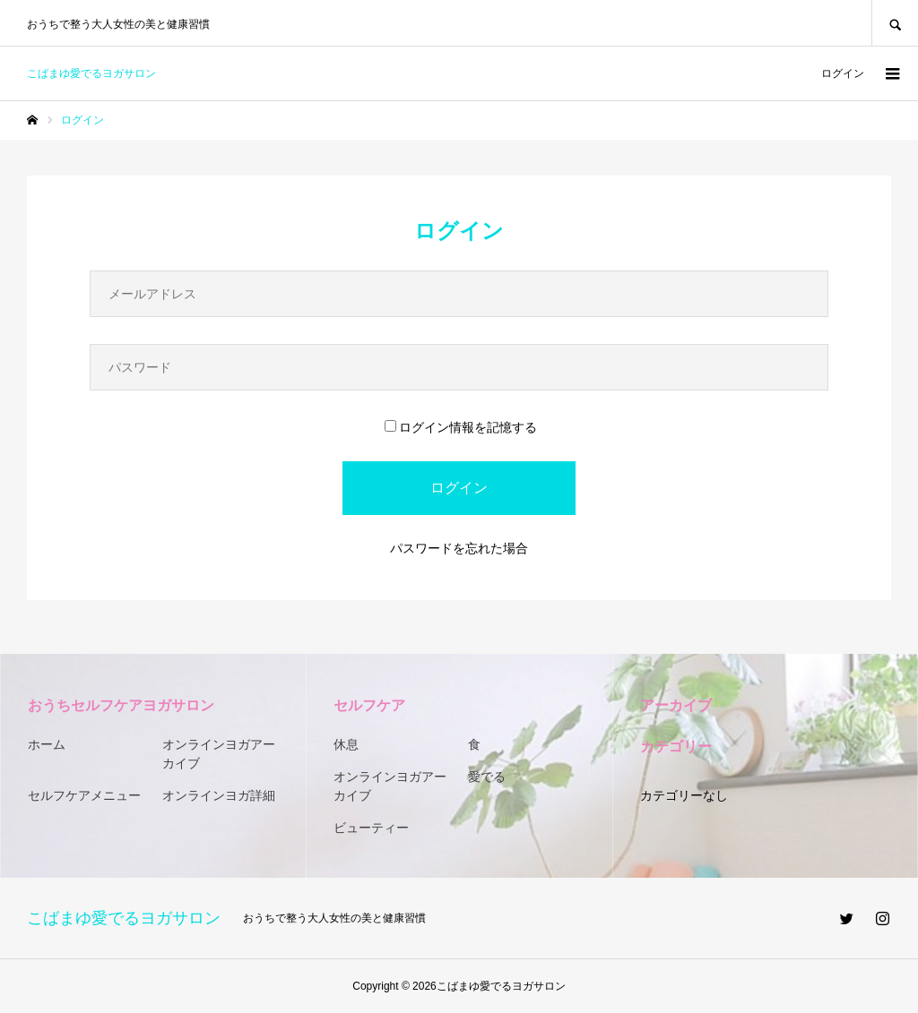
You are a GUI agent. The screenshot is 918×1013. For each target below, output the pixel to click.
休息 (346, 744)
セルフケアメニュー (84, 795)
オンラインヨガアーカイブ (218, 753)
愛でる (487, 776)
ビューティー (371, 827)
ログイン (842, 73)
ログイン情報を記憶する (461, 427)
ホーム (46, 744)
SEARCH (894, 23)
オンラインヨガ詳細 (218, 795)
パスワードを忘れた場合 (459, 548)
